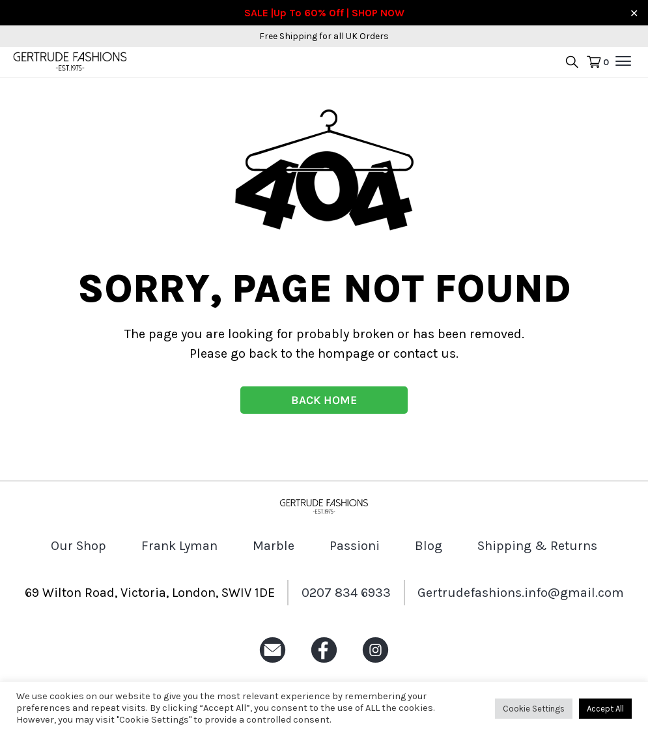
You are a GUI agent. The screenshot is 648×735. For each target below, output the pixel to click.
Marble (273, 545)
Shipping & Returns (537, 545)
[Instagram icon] (375, 663)
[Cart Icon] (597, 62)
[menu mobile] (623, 61)
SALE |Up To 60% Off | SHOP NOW (324, 13)
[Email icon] (272, 663)
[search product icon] (572, 63)
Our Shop (78, 545)
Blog (428, 545)
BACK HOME (324, 400)
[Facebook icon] (324, 663)
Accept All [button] (605, 708)
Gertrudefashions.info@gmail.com (520, 592)
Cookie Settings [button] (534, 708)
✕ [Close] (634, 12)
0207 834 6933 (346, 592)
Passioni (355, 545)
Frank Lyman (179, 545)
